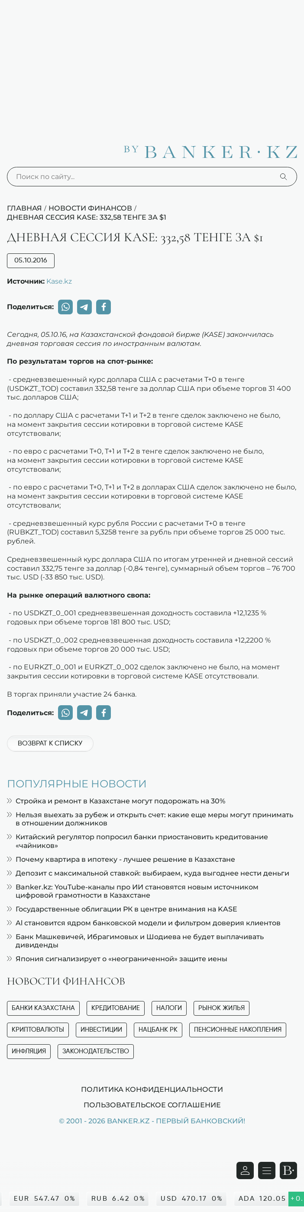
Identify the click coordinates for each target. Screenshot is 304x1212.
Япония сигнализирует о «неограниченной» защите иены (117, 959)
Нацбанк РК (158, 1030)
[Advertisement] (152, 64)
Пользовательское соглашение (152, 1104)
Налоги (169, 1008)
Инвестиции (101, 1030)
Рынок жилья (221, 1008)
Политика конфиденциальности (152, 1089)
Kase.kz (59, 281)
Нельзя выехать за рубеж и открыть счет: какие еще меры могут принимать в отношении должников (150, 819)
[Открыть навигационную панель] (266, 1170)
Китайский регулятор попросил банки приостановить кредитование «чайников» (137, 841)
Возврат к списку (50, 743)
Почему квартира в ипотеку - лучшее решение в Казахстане (121, 859)
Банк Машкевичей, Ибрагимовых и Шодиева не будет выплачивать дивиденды (135, 941)
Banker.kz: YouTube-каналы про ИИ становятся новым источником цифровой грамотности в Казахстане (133, 891)
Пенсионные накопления (237, 1030)
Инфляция (29, 1051)
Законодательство (95, 1051)
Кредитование (115, 1008)
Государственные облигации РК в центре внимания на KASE (122, 909)
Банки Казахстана (43, 1008)
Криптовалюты (38, 1030)
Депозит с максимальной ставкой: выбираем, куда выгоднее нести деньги (148, 873)
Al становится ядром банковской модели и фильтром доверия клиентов (144, 923)
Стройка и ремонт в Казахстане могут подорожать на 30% (116, 801)
